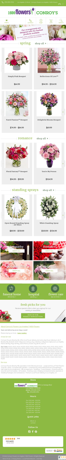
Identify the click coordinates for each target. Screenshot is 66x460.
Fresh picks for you (33, 307)
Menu (6, 22)
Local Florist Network (29, 458)
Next (63, 68)
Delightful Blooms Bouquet (49, 120)
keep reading (22, 333)
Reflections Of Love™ (49, 76)
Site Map (39, 458)
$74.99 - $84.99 (17, 127)
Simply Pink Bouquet (17, 76)
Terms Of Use (6, 458)
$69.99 (49, 127)
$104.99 (49, 179)
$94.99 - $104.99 (49, 84)
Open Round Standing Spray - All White (17, 224)
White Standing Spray (49, 223)
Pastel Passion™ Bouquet (17, 120)
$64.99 (17, 84)
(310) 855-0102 (9, 2)
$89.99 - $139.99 (17, 231)
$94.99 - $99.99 (17, 179)
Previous (3, 68)
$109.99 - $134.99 (49, 231)
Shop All (39, 43)
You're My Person (49, 171)
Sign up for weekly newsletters (33, 315)
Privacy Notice (16, 458)
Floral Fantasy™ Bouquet (17, 171)
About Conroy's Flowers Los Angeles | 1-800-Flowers (20, 326)
